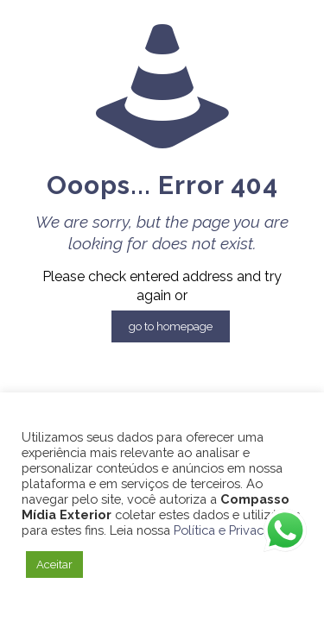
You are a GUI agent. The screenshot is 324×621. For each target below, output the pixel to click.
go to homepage (171, 326)
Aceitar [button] (54, 564)
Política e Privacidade (234, 530)
